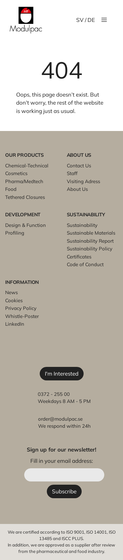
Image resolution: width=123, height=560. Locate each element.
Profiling (14, 233)
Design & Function (25, 225)
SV (80, 19)
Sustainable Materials (91, 233)
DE (91, 19)
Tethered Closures (25, 197)
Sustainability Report (90, 241)
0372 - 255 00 (54, 394)
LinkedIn (14, 324)
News (11, 292)
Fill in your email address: (61, 460)
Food (10, 189)
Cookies (14, 300)
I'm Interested (61, 373)
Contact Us (79, 166)
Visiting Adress (83, 181)
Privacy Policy (20, 308)
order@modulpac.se (60, 419)
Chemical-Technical (26, 166)
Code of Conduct (85, 264)
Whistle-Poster (22, 316)
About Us (77, 189)
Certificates (79, 257)
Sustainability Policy (89, 249)
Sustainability (82, 225)
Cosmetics (16, 173)
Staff (72, 173)
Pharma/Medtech (24, 181)
